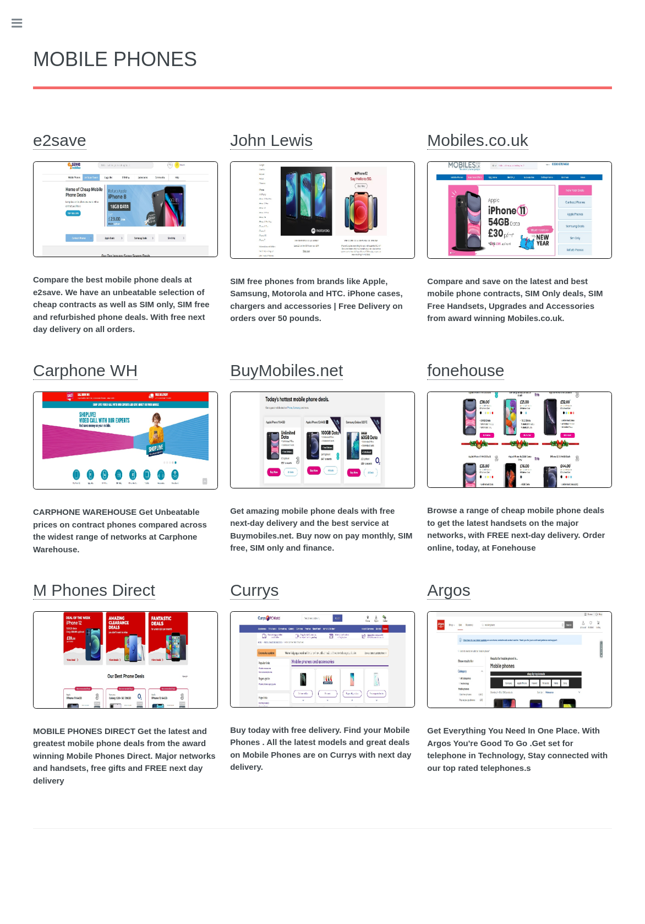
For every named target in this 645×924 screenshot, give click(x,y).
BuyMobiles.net (286, 370)
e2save (59, 140)
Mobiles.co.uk (477, 140)
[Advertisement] (322, 878)
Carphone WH (85, 370)
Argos (448, 590)
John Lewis (271, 140)
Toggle (22, 23)
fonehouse (465, 370)
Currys (254, 590)
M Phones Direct (94, 590)
